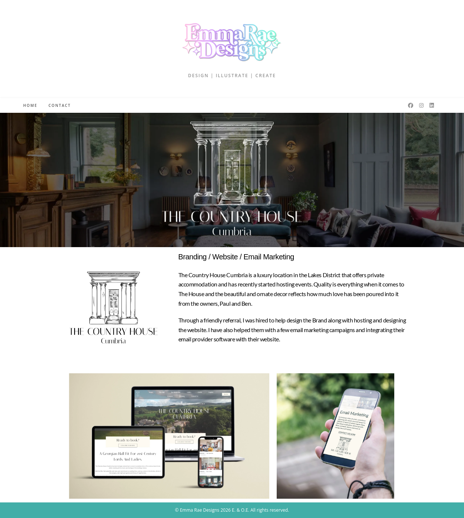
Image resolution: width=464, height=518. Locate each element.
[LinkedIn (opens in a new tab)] (432, 105)
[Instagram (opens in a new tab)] (421, 105)
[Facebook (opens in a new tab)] (410, 105)
